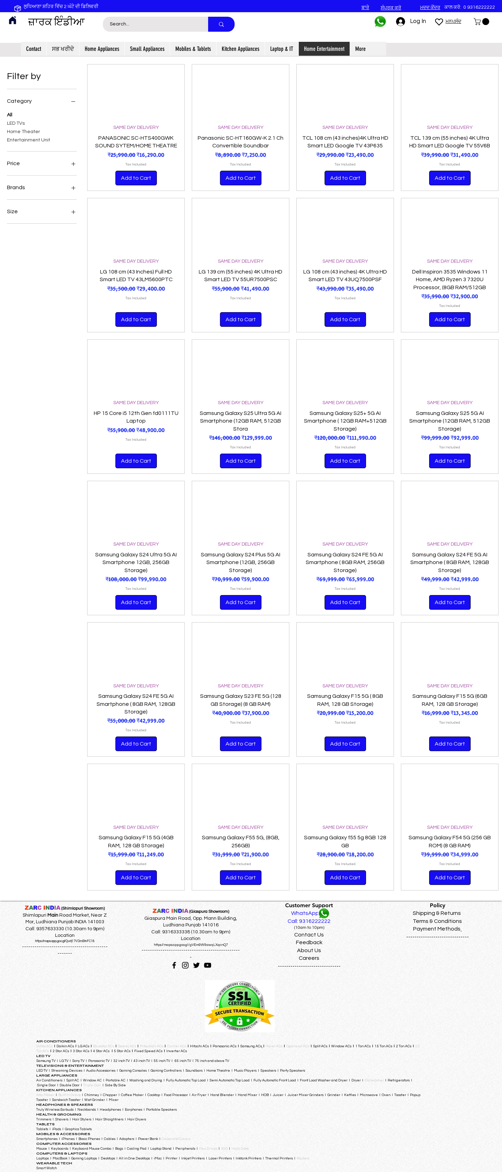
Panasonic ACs (224, 1046)
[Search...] (151, 24)
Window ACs (341, 1046)
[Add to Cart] (136, 178)
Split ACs (320, 1046)
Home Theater (23, 131)
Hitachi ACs (200, 1046)
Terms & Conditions (437, 921)
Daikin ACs (65, 1046)
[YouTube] (207, 965)
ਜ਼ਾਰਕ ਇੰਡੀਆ (56, 22)
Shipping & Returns (437, 913)
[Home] (12, 20)
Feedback (309, 942)
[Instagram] (185, 965)
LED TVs (16, 122)
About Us (309, 950)
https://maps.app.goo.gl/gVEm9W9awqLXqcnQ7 (191, 945)
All (9, 114)
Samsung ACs (251, 1046)
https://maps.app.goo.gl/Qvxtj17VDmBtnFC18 (64, 941)
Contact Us (309, 935)
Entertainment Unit (28, 139)
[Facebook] (174, 965)
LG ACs (83, 1046)
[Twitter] (196, 965)
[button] (482, 21)
